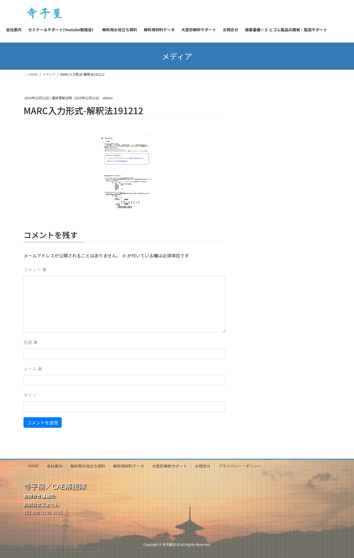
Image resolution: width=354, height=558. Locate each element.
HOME (33, 466)
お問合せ (202, 466)
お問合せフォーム (41, 504)
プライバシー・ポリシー (239, 466)
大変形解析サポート (169, 466)
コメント (35, 269)
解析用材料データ (128, 466)
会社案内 (54, 466)
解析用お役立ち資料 (87, 466)
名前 (31, 342)
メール (33, 368)
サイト (30, 395)
